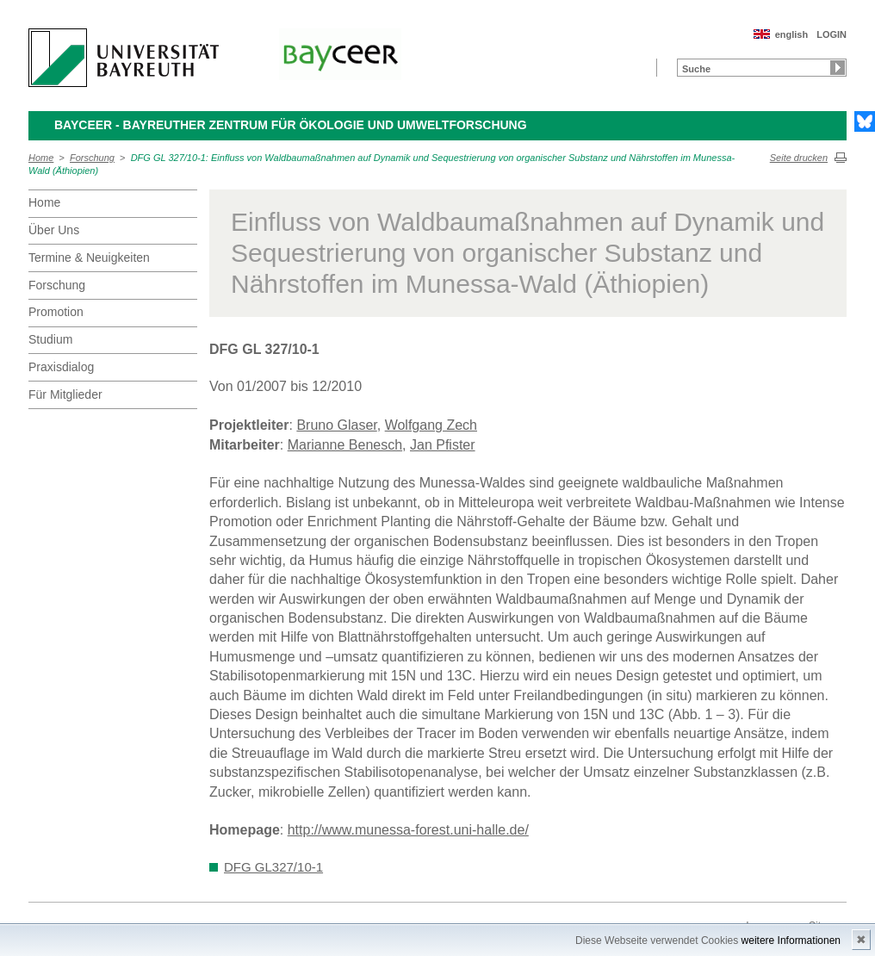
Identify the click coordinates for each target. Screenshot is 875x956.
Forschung (92, 157)
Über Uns (53, 230)
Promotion (56, 312)
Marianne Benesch (345, 445)
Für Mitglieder (65, 394)
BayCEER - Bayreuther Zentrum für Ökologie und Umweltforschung (290, 125)
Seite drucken (799, 157)
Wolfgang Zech (431, 425)
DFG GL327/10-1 (273, 867)
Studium (50, 339)
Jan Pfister (442, 445)
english (792, 34)
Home (40, 157)
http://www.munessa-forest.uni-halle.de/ (408, 830)
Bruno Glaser (336, 425)
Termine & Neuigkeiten (89, 257)
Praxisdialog (61, 367)
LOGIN (831, 34)
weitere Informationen (791, 940)
